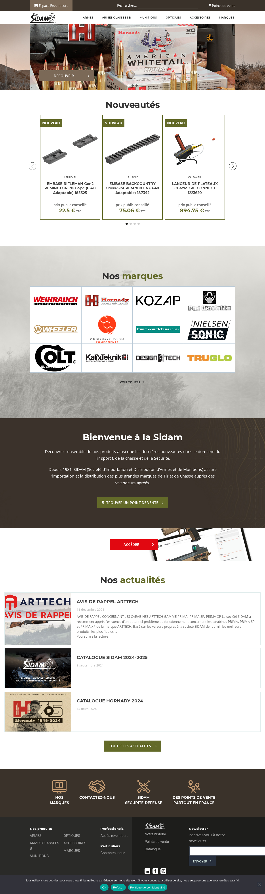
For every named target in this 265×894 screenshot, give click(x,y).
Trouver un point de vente (130, 502)
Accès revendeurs (114, 836)
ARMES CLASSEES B (116, 17)
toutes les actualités (130, 746)
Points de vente (222, 5)
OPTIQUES (173, 17)
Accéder (131, 544)
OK (104, 887)
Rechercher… (127, 5)
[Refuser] (259, 884)
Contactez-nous (112, 853)
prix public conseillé (70, 208)
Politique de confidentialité (147, 887)
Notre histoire (155, 834)
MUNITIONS (148, 17)
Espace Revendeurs (51, 5)
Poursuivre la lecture (92, 636)
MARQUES (226, 17)
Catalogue (152, 849)
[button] (129, 85)
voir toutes (130, 382)
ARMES (88, 17)
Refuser (118, 887)
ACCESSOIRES (200, 17)
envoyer (200, 861)
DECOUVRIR (64, 75)
